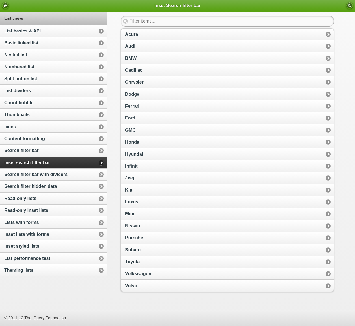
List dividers (17, 90)
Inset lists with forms (26, 234)
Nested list (15, 54)
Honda (132, 142)
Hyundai (134, 154)
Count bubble (18, 102)
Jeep (130, 177)
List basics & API (22, 31)
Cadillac (133, 70)
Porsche (134, 237)
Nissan (132, 225)
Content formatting (24, 138)
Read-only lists (20, 198)
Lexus (131, 201)
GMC (130, 130)
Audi (130, 46)
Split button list (20, 78)
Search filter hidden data (30, 186)
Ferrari (132, 106)
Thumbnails (17, 114)
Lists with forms (21, 222)
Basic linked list (21, 42)
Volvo (131, 285)
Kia (128, 190)
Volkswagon (138, 273)
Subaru (133, 249)
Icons (10, 126)
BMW (131, 58)
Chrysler (134, 82)
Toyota (132, 261)
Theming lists (18, 270)
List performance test (27, 258)
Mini (129, 213)
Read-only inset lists (26, 210)
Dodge (132, 94)
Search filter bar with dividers (36, 174)
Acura (131, 34)
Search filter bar (21, 150)
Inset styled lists (22, 246)
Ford (130, 118)
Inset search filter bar (27, 162)
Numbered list (19, 66)
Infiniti (132, 166)
